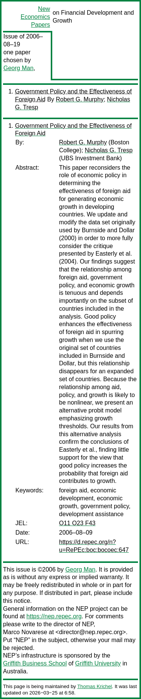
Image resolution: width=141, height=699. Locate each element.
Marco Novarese (25, 632)
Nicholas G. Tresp (108, 150)
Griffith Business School (35, 663)
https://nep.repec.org (54, 616)
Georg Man (18, 68)
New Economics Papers (35, 17)
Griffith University (98, 663)
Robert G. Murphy (80, 99)
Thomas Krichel (94, 686)
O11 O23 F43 (77, 523)
